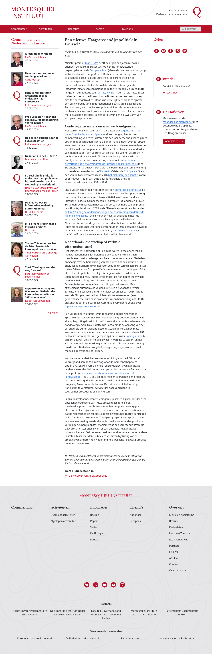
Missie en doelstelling (181, 515)
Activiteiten (60, 507)
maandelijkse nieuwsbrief (178, 122)
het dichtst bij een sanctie (123, 175)
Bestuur (173, 521)
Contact (173, 564)
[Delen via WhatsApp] (178, 51)
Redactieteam (177, 527)
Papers (94, 521)
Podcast (95, 540)
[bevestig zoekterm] (183, 29)
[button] (88, 585)
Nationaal (135, 515)
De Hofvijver (97, 533)
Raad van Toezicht (179, 533)
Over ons (176, 507)
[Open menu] (55, 29)
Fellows (173, 552)
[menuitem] (20, 29)
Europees (135, 521)
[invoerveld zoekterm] (190, 29)
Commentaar (22, 507)
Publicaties (99, 507)
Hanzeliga (106, 171)
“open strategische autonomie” (83, 306)
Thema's (136, 507)
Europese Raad (98, 70)
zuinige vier (131, 171)
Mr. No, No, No (106, 93)
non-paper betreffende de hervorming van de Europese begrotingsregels (101, 162)
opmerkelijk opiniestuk (128, 190)
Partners (174, 546)
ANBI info (174, 558)
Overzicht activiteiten (63, 515)
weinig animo (135, 336)
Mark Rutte (91, 63)
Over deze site (177, 570)
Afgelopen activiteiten (63, 521)
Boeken (94, 515)
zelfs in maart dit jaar (125, 231)
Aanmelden (174, 141)
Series (93, 527)
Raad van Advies (178, 540)
